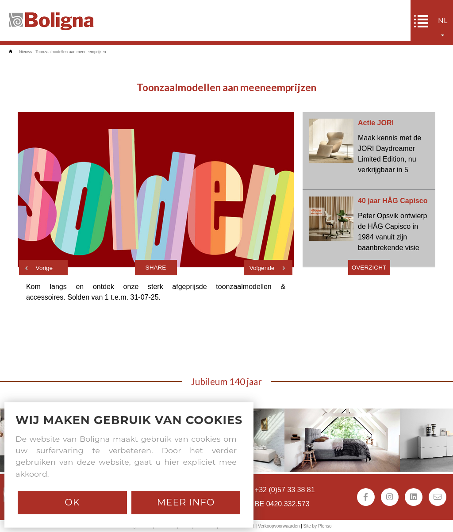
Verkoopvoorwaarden (279, 526)
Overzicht (369, 267)
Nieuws (25, 52)
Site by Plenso (317, 526)
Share (156, 267)
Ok (72, 502)
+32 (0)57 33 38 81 (285, 489)
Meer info (186, 502)
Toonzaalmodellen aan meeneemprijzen (70, 52)
